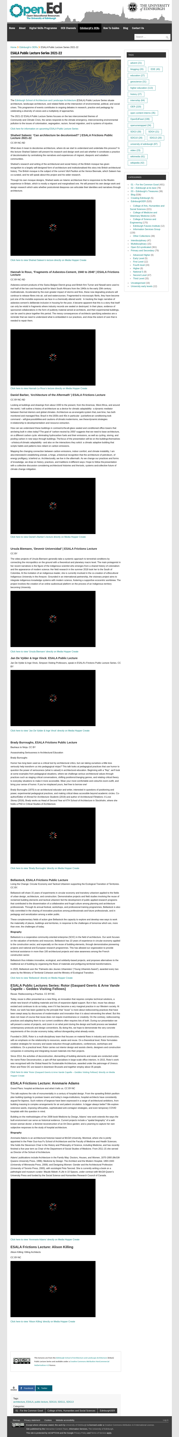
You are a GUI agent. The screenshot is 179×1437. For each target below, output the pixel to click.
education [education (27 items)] (137, 75)
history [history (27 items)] (136, 94)
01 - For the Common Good (29, 1410)
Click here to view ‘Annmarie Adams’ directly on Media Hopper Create (44, 1239)
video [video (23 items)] (135, 150)
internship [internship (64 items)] (137, 100)
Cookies (48, 1420)
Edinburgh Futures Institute (146, 226)
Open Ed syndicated (141, 247)
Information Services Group (146, 229)
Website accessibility (65, 1420)
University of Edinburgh (76, 1425)
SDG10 (52, 1402)
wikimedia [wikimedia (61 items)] (137, 156)
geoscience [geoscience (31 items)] (138, 81)
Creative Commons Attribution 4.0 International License (129, 1425)
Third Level (138, 278)
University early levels (142, 286)
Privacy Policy (80, 1433)
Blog (125, 28)
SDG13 (70, 1402)
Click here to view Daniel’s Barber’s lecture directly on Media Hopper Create (48, 537)
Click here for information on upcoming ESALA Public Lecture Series (44, 129)
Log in (166, 1420)
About (22, 28)
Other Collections (141, 236)
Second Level (140, 275)
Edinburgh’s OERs (89, 28)
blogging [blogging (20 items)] (136, 69)
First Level (138, 262)
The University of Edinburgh (100, 1429)
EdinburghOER (107, 1410)
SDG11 (61, 1402)
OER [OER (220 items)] (135, 106)
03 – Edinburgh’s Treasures (144, 191)
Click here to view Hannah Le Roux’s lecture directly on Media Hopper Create (48, 388)
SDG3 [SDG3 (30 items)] (135, 131)
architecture (19, 1402)
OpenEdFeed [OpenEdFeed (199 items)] (140, 119)
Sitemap (16, 1420)
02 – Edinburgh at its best (143, 188)
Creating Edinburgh (140, 198)
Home (12, 28)
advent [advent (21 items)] (136, 63)
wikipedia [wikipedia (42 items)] (137, 163)
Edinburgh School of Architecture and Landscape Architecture (45, 100)
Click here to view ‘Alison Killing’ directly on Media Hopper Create (42, 1321)
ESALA (30, 1402)
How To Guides (111, 28)
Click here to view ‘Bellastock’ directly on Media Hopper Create (41, 978)
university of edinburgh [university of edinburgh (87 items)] (143, 144)
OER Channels (68, 28)
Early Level (138, 258)
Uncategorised (138, 283)
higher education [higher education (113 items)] (141, 88)
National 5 (138, 272)
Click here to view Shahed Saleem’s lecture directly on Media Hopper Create (48, 260)
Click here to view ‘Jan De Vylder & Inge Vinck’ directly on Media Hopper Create (50, 730)
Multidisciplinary (139, 244)
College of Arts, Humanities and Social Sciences (71, 1410)
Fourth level (139, 265)
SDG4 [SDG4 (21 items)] (153, 131)
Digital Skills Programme (43, 28)
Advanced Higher (141, 255)
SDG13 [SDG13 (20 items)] (156, 138)
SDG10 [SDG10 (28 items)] (136, 138)
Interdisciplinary (138, 240)
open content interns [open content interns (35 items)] (142, 113)
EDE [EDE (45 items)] (155, 69)
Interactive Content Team (56, 1429)
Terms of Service (98, 1433)
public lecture (41, 1402)
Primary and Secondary (142, 250)
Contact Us (138, 28)
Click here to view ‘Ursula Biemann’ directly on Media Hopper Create (44, 651)
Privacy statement (32, 1420)
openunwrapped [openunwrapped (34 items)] (140, 125)
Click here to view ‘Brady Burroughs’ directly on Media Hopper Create (44, 868)
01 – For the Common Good (145, 184)
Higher (136, 268)
